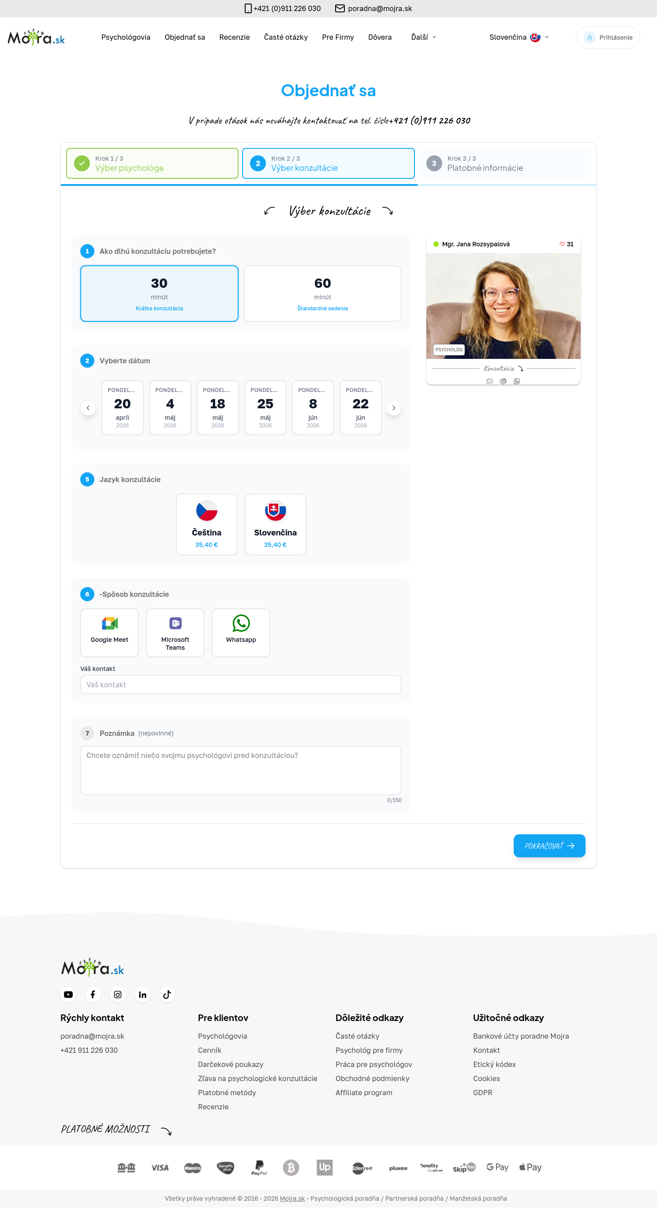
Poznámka (127, 747)
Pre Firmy (338, 37)
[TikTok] (167, 1008)
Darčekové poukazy (231, 1078)
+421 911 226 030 (89, 1063)
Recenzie (234, 37)
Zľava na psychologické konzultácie (257, 1092)
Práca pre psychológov (374, 1078)
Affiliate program (364, 1106)
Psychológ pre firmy (369, 1063)
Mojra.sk (292, 1212)
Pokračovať (549, 859)
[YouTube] (68, 1008)
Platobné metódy (227, 1106)
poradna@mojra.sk (380, 8)
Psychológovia (126, 37)
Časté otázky (286, 37)
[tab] (152, 163)
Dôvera (380, 37)
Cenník (210, 1063)
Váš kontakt (98, 682)
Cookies (486, 1092)
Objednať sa (184, 37)
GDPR (483, 1106)
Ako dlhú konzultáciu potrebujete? (148, 251)
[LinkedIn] (142, 1008)
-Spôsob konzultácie (124, 604)
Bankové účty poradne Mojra (521, 1049)
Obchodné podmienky (373, 1092)
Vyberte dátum (115, 361)
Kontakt (486, 1063)
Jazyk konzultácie (120, 482)
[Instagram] (118, 1008)
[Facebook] (93, 1008)
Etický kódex (494, 1078)
